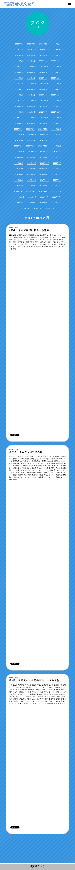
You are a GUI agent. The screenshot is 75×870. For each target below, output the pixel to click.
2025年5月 (43, 55)
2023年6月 (31, 89)
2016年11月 (56, 191)
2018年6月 (43, 169)
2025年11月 (31, 50)
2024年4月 (55, 72)
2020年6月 (19, 140)
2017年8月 (57, 180)
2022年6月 (31, 106)
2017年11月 (31, 180)
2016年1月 (37, 208)
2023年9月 (44, 84)
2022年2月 (31, 112)
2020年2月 (18, 146)
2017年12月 (18, 180)
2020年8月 (44, 135)
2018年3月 (31, 174)
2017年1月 (30, 191)
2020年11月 (56, 129)
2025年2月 (31, 61)
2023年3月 (19, 95)
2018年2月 (43, 174)
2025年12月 (18, 50)
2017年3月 (55, 186)
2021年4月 (55, 123)
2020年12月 (43, 129)
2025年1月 (43, 61)
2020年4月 (43, 140)
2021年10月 (32, 117)
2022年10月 (32, 101)
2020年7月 (56, 135)
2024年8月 (57, 66)
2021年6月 (31, 123)
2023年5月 (43, 89)
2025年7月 (19, 55)
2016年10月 (19, 197)
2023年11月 (19, 84)
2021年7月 (19, 123)
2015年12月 (49, 208)
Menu (71, 3)
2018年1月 (55, 174)
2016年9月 (32, 197)
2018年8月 (19, 169)
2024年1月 (43, 78)
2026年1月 (55, 44)
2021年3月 (18, 129)
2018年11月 (31, 163)
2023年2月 (31, 95)
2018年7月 (31, 169)
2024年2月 (31, 78)
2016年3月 (55, 203)
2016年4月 (43, 203)
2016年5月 (31, 203)
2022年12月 (55, 95)
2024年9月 (44, 66)
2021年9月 (44, 117)
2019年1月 (55, 157)
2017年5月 (43, 186)
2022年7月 (19, 106)
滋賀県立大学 (37, 866)
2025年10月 (44, 50)
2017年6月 (31, 186)
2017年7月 (19, 186)
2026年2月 (43, 44)
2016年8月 (44, 197)
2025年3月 (19, 61)
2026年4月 (19, 44)
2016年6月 (19, 203)
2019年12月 (43, 146)
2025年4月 (55, 55)
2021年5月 (43, 123)
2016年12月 (43, 191)
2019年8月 (32, 152)
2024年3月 (19, 78)
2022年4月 (55, 106)
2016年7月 (56, 197)
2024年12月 (55, 61)
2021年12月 (55, 112)
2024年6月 (31, 72)
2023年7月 (19, 89)
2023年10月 (32, 84)
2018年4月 (19, 174)
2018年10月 (44, 163)
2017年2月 (18, 191)
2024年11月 (19, 66)
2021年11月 (19, 117)
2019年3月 (31, 157)
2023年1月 (43, 95)
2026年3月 (31, 44)
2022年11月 (19, 101)
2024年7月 (19, 72)
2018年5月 (55, 169)
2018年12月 (18, 163)
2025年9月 (57, 50)
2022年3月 (19, 112)
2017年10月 (44, 180)
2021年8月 (57, 117)
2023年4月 (55, 89)
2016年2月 (25, 208)
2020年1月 (30, 146)
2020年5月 (31, 140)
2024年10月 (32, 66)
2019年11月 (56, 146)
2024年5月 (43, 72)
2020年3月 (55, 140)
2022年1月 (43, 112)
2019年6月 (56, 152)
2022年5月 (43, 106)
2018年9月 (57, 163)
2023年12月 (55, 78)
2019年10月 (19, 152)
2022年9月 (44, 101)
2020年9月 (32, 135)
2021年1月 (30, 129)
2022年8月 (57, 101)
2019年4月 (19, 157)
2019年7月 (44, 152)
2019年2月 (43, 157)
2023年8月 (57, 84)
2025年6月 (31, 55)
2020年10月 (19, 135)
